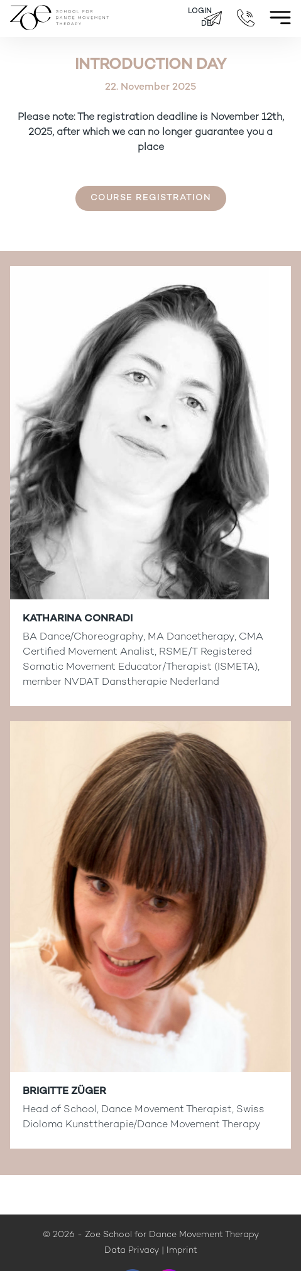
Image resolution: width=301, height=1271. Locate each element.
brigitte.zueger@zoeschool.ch (213, 18)
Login (200, 12)
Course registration (150, 198)
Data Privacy (131, 1250)
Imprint (182, 1250)
